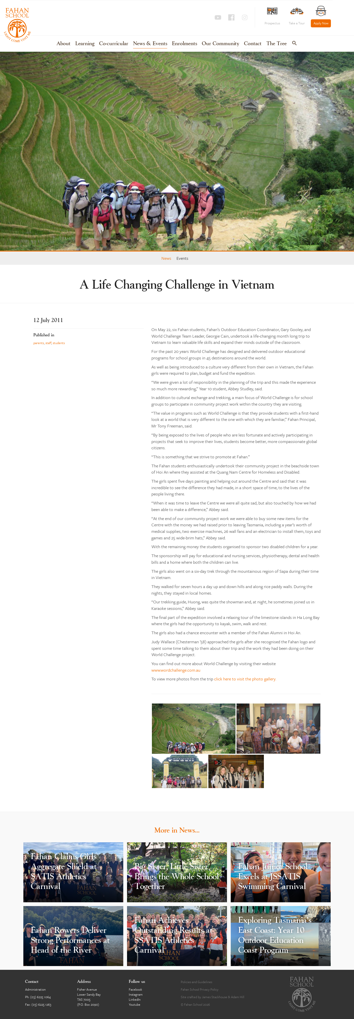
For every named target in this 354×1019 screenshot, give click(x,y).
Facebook (135, 989)
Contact (253, 44)
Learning (84, 44)
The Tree (276, 44)
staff (48, 342)
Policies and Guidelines (196, 981)
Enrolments (184, 44)
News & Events (150, 44)
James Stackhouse (214, 996)
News (166, 258)
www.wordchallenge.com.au (175, 670)
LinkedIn (135, 999)
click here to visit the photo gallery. (245, 679)
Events (182, 258)
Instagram (136, 994)
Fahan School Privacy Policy (199, 989)
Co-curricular (113, 44)
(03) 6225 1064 (40, 996)
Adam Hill (237, 996)
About (63, 44)
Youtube (134, 1004)
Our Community (220, 44)
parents (38, 342)
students (59, 342)
